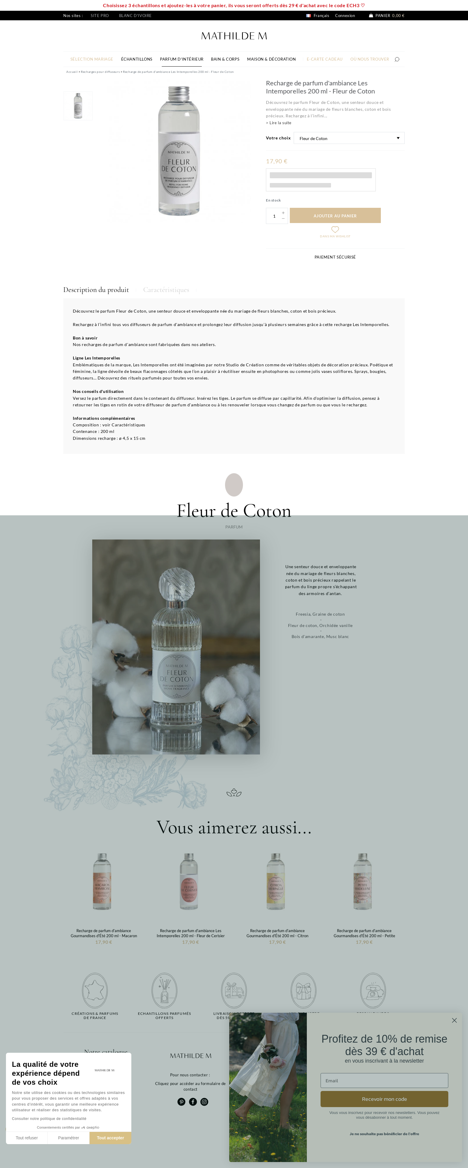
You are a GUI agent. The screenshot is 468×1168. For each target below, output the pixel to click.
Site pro (100, 15)
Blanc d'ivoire (135, 15)
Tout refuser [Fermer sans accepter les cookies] (27, 1137)
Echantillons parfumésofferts (164, 1016)
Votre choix (278, 137)
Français (317, 15)
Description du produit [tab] (96, 289)
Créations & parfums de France (95, 1016)
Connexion (345, 15)
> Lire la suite (279, 122)
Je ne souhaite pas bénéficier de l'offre (384, 1134)
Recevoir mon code (384, 1099)
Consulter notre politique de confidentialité (49, 1119)
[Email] (384, 1080)
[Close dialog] (454, 1020)
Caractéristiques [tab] (166, 289)
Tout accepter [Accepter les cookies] (110, 1137)
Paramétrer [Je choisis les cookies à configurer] (68, 1137)
